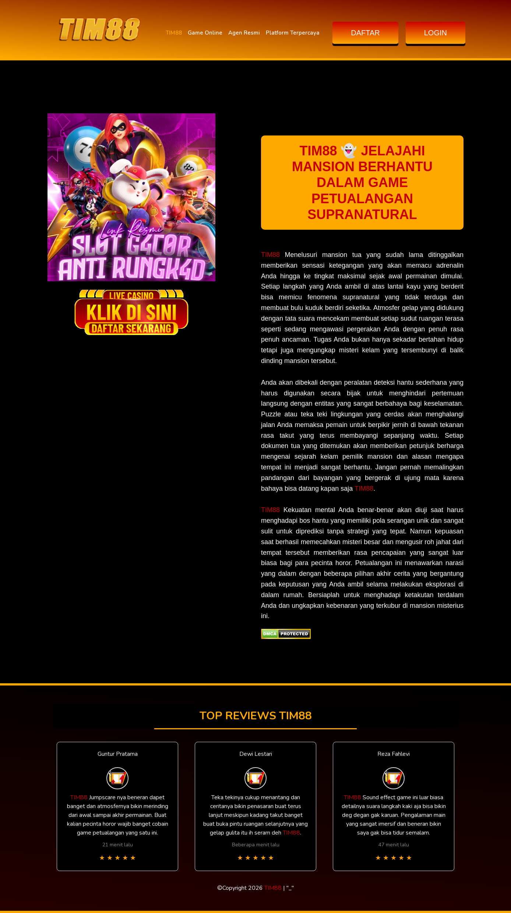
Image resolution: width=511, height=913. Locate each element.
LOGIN (435, 33)
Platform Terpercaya (293, 32)
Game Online (205, 32)
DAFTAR (365, 33)
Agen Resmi (244, 32)
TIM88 (174, 32)
